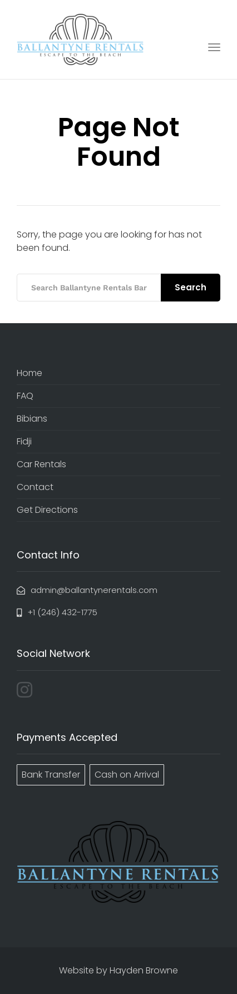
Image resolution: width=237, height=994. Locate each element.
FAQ (25, 395)
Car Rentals (41, 464)
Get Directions (47, 509)
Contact (35, 487)
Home (29, 373)
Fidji (24, 441)
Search (190, 287)
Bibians (32, 418)
